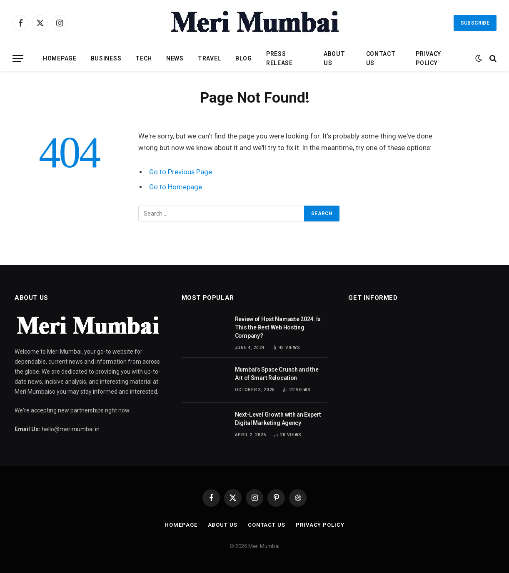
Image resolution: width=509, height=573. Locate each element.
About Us (334, 58)
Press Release (279, 58)
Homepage (60, 58)
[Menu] (17, 58)
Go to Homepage (175, 187)
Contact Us (381, 58)
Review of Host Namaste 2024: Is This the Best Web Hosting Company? (278, 327)
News (175, 58)
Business (106, 58)
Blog (243, 58)
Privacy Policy (428, 58)
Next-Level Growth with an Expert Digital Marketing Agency (278, 418)
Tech (143, 58)
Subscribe (475, 23)
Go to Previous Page (180, 172)
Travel (209, 58)
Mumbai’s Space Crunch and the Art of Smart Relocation (277, 373)
